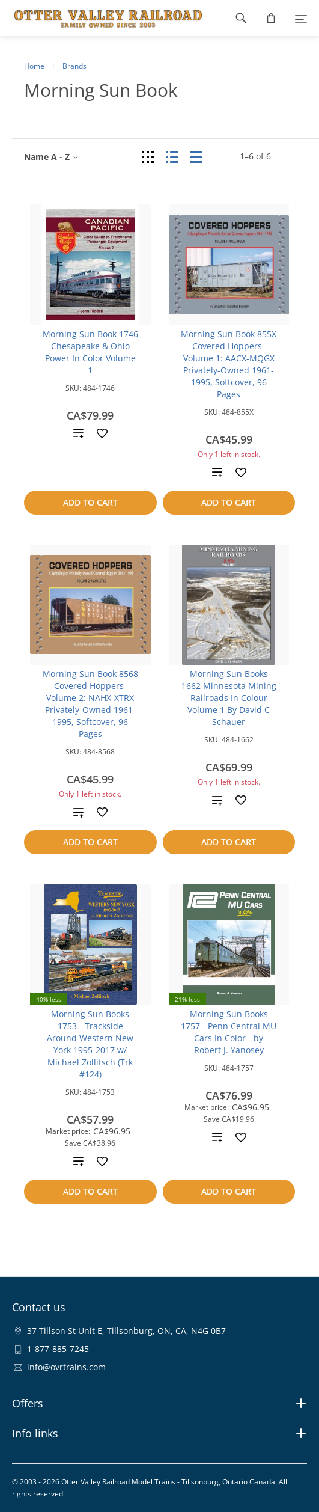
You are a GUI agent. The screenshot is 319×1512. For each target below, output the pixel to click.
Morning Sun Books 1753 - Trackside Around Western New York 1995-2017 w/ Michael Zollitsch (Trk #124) (90, 1044)
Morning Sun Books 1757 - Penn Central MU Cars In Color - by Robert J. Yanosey (228, 1032)
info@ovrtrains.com (66, 1367)
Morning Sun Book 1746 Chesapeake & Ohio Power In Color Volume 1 (90, 352)
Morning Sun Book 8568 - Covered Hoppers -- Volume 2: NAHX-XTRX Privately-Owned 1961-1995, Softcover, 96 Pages (90, 703)
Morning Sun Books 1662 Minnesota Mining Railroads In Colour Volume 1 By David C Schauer (228, 697)
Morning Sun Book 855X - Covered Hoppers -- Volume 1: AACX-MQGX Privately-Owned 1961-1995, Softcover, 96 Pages (228, 364)
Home (34, 66)
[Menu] (301, 18)
